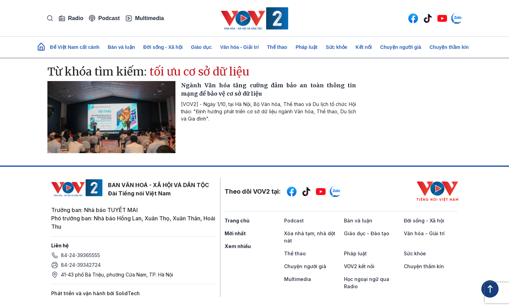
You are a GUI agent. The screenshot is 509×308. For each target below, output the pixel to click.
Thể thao (277, 47)
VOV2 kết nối (359, 266)
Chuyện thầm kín (449, 47)
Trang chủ (237, 220)
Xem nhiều (238, 246)
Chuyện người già (400, 47)
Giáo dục (201, 47)
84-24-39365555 (80, 255)
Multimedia (144, 18)
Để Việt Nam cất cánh (75, 47)
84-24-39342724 (81, 265)
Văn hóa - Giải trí (239, 47)
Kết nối (364, 47)
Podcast (104, 18)
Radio (70, 18)
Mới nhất (235, 233)
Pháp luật (306, 47)
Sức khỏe (336, 47)
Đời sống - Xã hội (163, 47)
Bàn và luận (121, 47)
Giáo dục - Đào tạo (366, 233)
